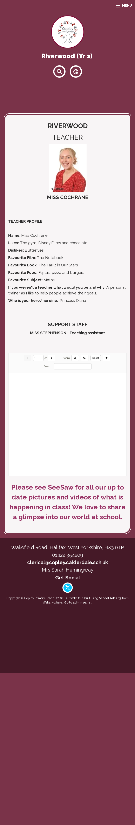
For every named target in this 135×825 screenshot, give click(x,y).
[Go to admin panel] (78, 754)
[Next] (51, 510)
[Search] (73, 518)
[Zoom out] (84, 510)
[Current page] (38, 510)
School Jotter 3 (110, 750)
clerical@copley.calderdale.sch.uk (67, 714)
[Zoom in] (75, 510)
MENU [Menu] (124, 5)
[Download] (106, 510)
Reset (95, 510)
